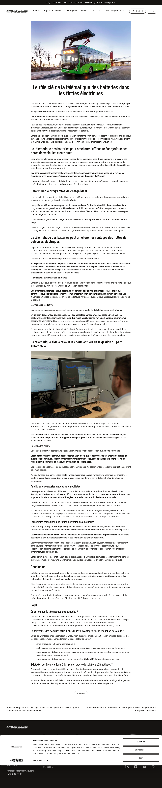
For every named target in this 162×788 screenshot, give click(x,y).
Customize (141, 772)
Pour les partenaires (115, 10)
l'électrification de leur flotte (90, 527)
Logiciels (80, 757)
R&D (42, 587)
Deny (141, 780)
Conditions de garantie (53, 754)
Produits (36, 10)
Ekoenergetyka (43, 584)
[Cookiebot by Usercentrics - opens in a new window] (16, 783)
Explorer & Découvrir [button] (53, 10)
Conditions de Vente (52, 750)
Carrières (97, 10)
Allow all (141, 764)
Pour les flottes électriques (43, 125)
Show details (39, 783)
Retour (81, 693)
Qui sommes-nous (84, 744)
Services (85, 10)
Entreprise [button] (72, 10)
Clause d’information (53, 747)
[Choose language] (151, 11)
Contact (47, 757)
